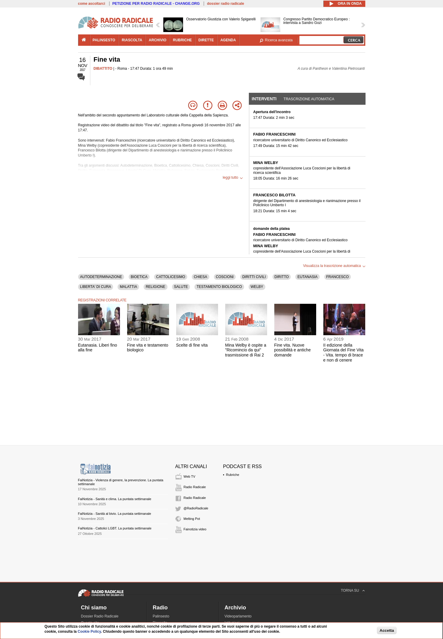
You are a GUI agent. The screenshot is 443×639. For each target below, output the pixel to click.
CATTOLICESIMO (170, 277)
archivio (157, 40)
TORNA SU (350, 590)
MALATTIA (128, 287)
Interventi (264, 98)
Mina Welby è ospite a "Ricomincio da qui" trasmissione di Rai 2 (245, 350)
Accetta (387, 630)
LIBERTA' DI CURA (95, 287)
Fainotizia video (195, 529)
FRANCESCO (337, 277)
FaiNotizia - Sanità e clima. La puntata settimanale (114, 499)
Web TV (189, 476)
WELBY (257, 287)
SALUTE (181, 287)
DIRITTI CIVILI (254, 277)
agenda (228, 40)
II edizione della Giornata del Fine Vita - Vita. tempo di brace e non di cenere (343, 352)
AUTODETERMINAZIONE (101, 277)
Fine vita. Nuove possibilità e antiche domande (292, 350)
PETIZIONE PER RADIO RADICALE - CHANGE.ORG (156, 3)
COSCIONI (225, 277)
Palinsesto (161, 616)
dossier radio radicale (225, 3)
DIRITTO (282, 277)
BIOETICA (139, 277)
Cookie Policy (89, 631)
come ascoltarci (91, 3)
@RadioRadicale (196, 508)
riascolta (132, 40)
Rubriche (232, 474)
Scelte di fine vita (192, 345)
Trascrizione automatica (309, 99)
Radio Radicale (195, 487)
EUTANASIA (307, 277)
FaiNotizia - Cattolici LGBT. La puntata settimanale (115, 528)
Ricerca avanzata (279, 40)
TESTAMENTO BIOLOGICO (219, 287)
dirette (206, 40)
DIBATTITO (103, 68)
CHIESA (200, 277)
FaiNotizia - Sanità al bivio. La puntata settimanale (114, 513)
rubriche (182, 40)
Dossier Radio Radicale (99, 616)
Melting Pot (192, 518)
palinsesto (104, 40)
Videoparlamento (238, 616)
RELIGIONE (155, 287)
